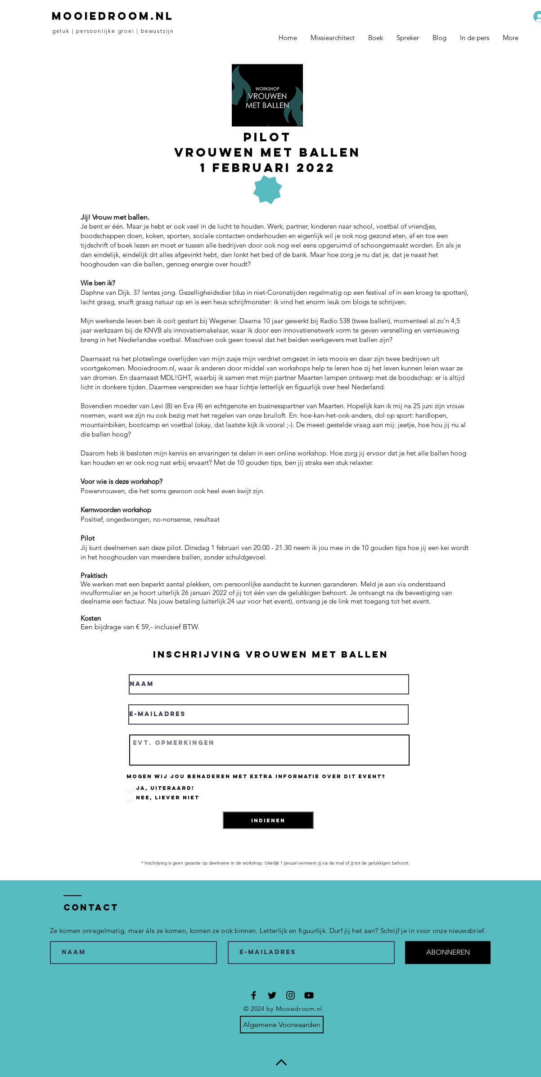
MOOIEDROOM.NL (113, 16)
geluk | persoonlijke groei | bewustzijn (113, 30)
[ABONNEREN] (448, 952)
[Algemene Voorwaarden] (282, 1024)
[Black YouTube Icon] (309, 995)
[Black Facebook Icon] (253, 995)
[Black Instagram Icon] (290, 995)
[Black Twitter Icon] (272, 995)
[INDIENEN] (268, 820)
